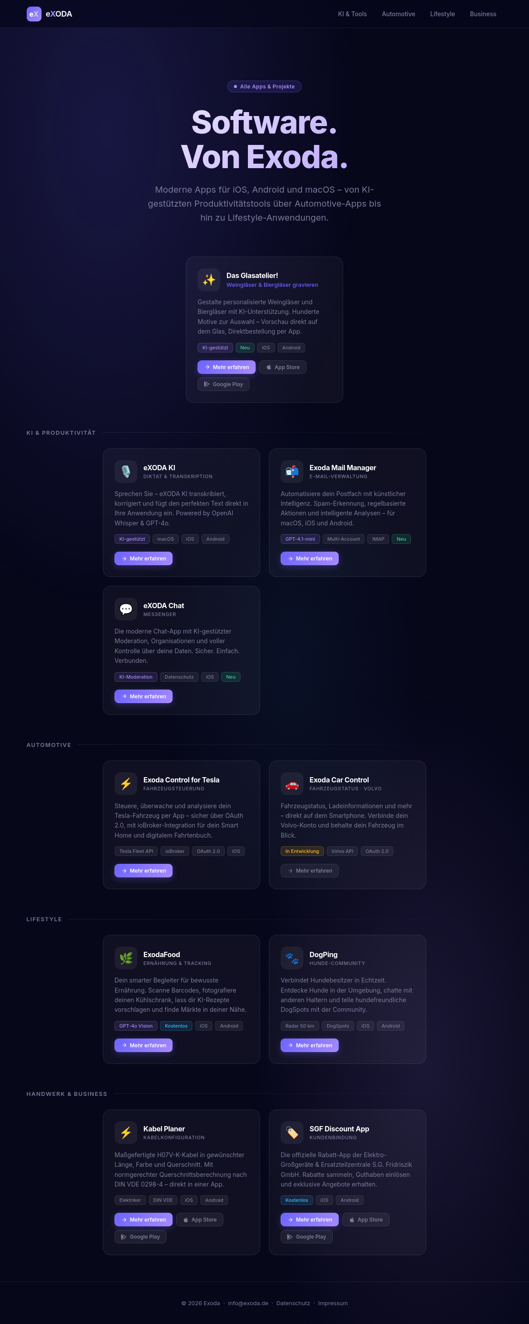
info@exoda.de (248, 1302)
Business (483, 14)
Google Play (223, 384)
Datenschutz (293, 1302)
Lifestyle (442, 14)
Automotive (398, 14)
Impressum (333, 1302)
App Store (283, 367)
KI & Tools (352, 14)
